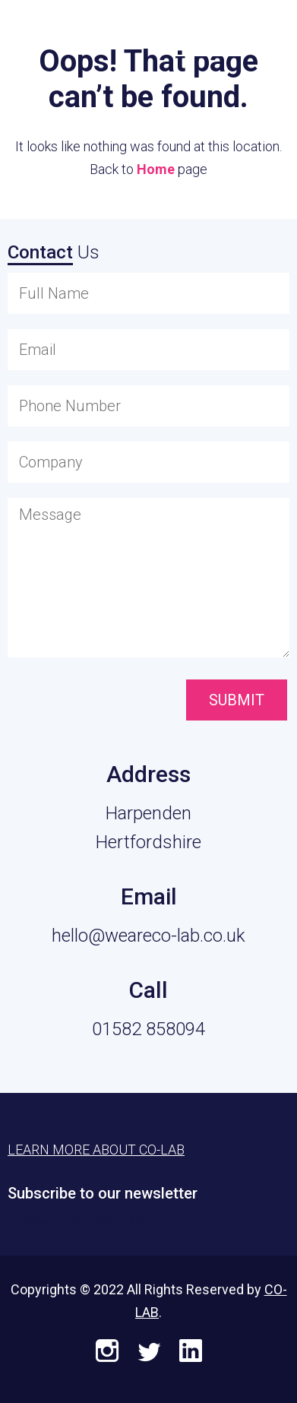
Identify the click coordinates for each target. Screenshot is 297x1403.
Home (156, 169)
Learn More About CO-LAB (96, 1150)
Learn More (210, 31)
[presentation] (93, 701)
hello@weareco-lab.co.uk (148, 935)
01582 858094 (148, 1029)
